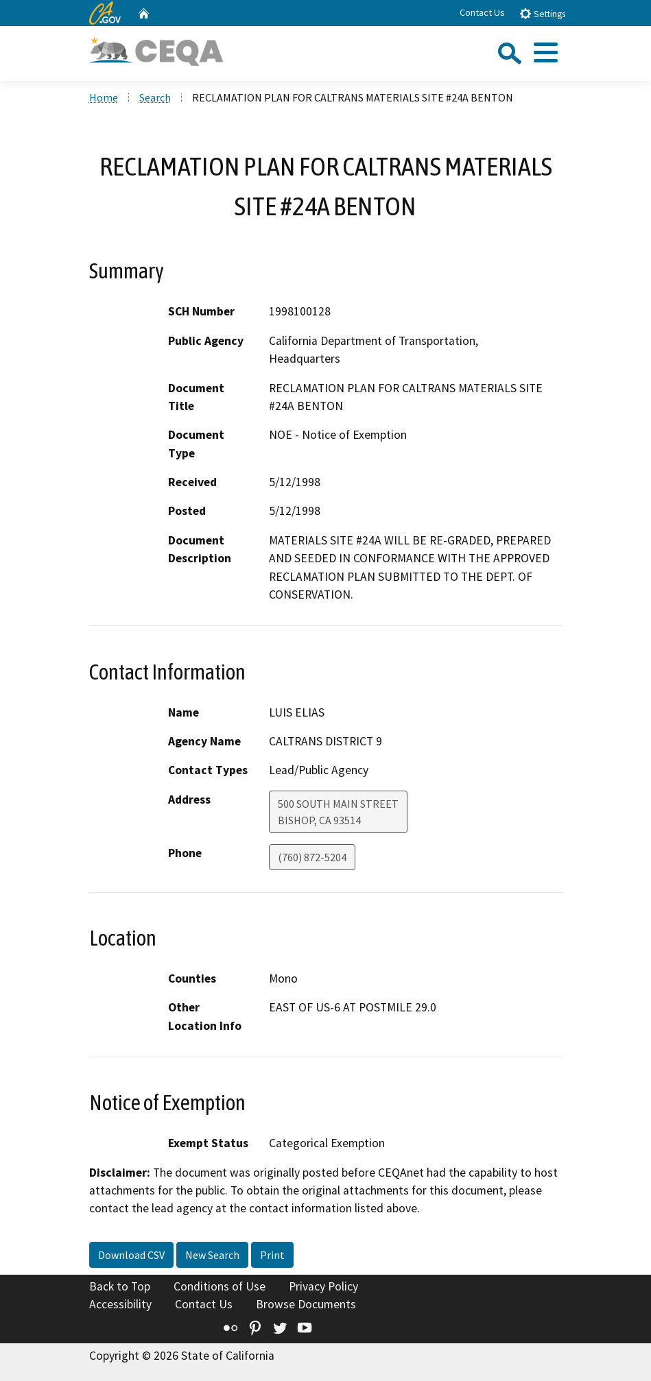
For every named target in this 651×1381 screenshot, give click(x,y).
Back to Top (119, 1286)
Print (272, 1255)
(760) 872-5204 (312, 857)
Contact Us (482, 12)
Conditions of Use (219, 1286)
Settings (542, 13)
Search (155, 97)
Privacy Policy (323, 1286)
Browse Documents (306, 1304)
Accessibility (120, 1304)
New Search (212, 1255)
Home (103, 97)
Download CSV (131, 1255)
